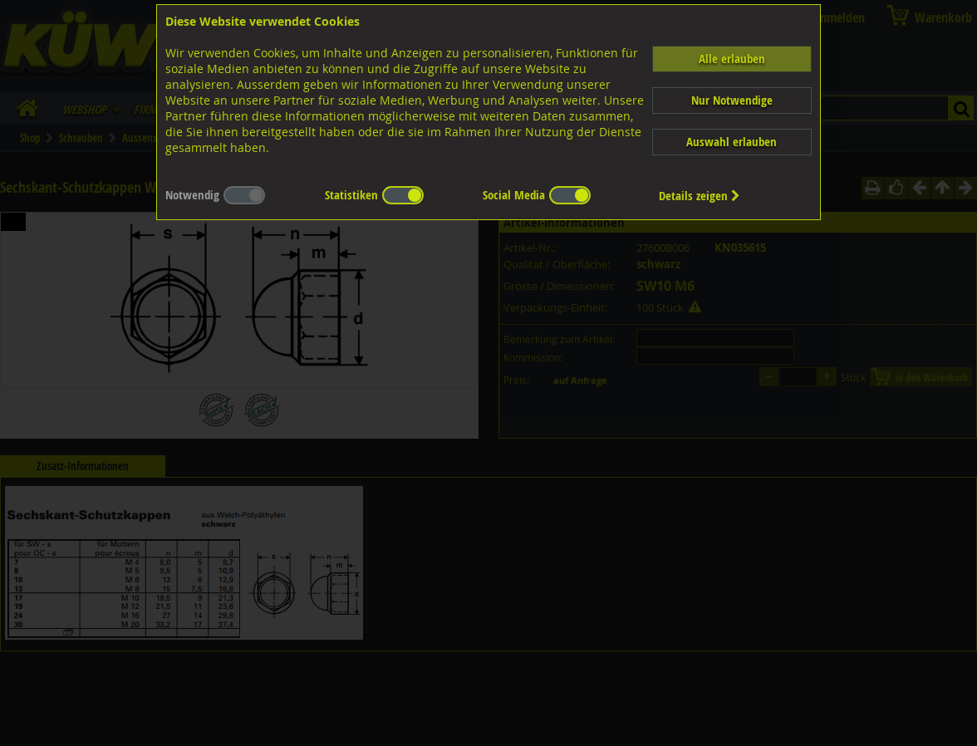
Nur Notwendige (732, 100)
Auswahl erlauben (731, 141)
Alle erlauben (732, 58)
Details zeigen (699, 195)
